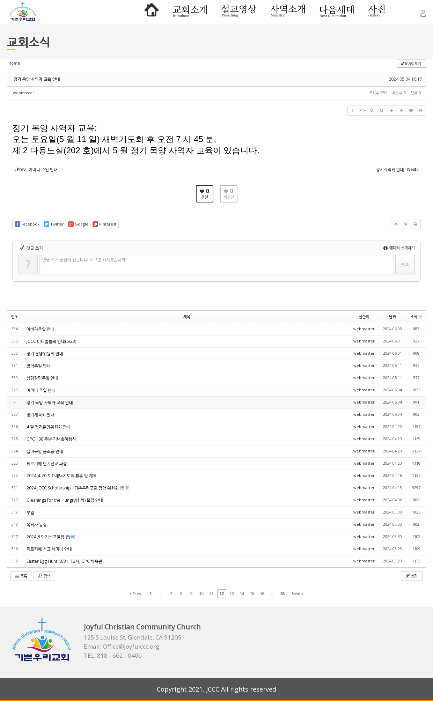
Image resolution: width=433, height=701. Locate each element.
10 (201, 593)
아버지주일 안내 (40, 329)
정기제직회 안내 (40, 415)
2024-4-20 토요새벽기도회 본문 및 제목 (62, 476)
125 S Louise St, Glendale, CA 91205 (133, 637)
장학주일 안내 (39, 366)
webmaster (23, 92)
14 (242, 593)
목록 (20, 576)
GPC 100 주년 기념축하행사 (51, 439)
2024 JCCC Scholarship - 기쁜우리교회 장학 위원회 (73, 488)
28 (282, 593)
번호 (14, 316)
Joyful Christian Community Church (142, 627)
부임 (30, 512)
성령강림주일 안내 (42, 378)
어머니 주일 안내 (41, 390)
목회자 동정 (37, 524)
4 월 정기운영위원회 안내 (49, 427)
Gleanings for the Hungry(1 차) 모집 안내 (65, 500)
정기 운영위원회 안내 (45, 353)
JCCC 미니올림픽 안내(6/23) (51, 341)
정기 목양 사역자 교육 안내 (37, 79)
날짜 (392, 316)
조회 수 (416, 316)
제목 (186, 316)
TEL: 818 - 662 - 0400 (113, 655)
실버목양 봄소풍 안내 (45, 451)
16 (262, 593)
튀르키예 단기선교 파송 (47, 463)
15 (252, 593)
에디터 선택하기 (399, 247)
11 (211, 593)
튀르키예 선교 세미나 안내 (49, 549)
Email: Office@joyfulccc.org (121, 646)
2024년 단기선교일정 (46, 537)
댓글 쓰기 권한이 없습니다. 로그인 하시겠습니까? (84, 260)
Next (297, 593)
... (161, 593)
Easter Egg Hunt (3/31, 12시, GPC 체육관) (65, 561)
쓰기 (411, 575)
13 (232, 593)
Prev (135, 593)
